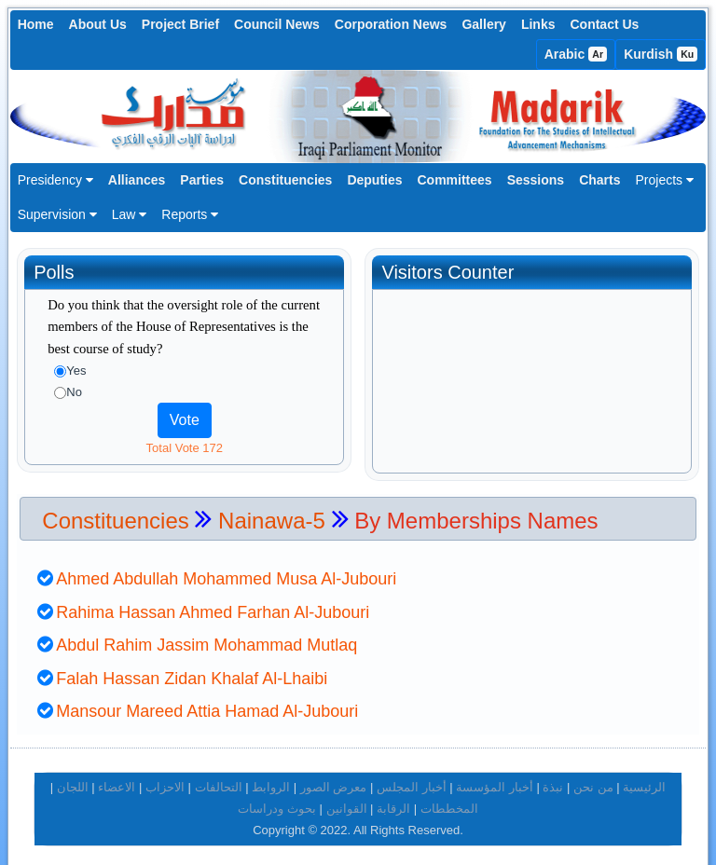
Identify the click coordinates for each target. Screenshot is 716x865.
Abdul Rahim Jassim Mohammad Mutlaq (206, 637)
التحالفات (218, 780)
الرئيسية (644, 780)
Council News (277, 24)
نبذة (553, 780)
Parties (202, 179)
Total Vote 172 (184, 448)
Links (538, 24)
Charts (599, 179)
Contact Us (604, 24)
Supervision (57, 214)
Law (129, 214)
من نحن (593, 780)
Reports (189, 214)
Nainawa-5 (274, 512)
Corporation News (391, 24)
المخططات (449, 800)
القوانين (346, 800)
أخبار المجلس (412, 780)
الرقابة (393, 800)
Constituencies (285, 179)
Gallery (483, 24)
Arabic (576, 54)
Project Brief (180, 24)
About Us (98, 24)
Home (36, 24)
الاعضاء (116, 780)
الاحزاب (165, 780)
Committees (455, 179)
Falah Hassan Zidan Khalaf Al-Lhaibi (191, 670)
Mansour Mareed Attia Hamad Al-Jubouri (207, 703)
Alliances (136, 179)
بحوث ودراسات (277, 800)
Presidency (55, 179)
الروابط (271, 780)
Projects (664, 179)
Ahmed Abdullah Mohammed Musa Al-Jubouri (226, 571)
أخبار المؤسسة (494, 780)
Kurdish (660, 54)
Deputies (374, 179)
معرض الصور (333, 780)
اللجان (73, 780)
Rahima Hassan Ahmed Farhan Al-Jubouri (212, 604)
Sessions (535, 179)
